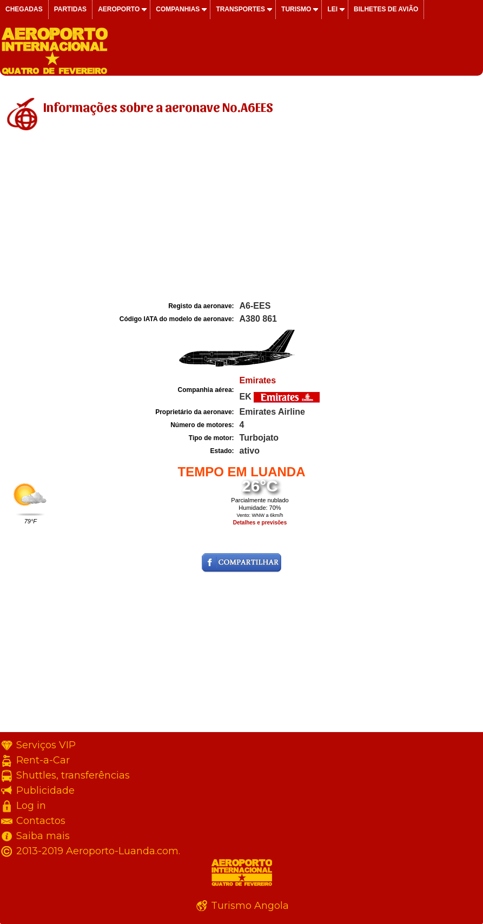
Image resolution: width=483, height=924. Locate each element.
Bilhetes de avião (386, 9)
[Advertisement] (241, 218)
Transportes (240, 9)
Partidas (70, 9)
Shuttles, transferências (73, 775)
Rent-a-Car (43, 760)
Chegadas (24, 9)
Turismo (296, 9)
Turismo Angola (250, 906)
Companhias (178, 9)
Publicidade (45, 790)
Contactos (40, 821)
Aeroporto (119, 9)
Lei (332, 9)
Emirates (258, 380)
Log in (31, 806)
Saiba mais (43, 836)
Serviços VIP (46, 745)
